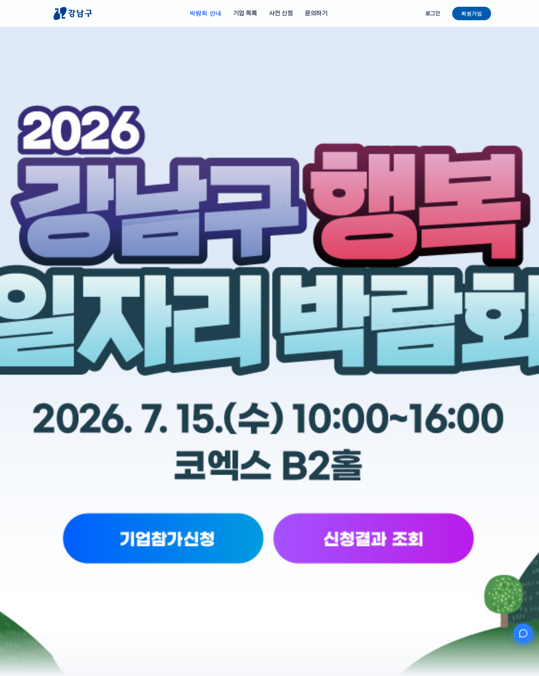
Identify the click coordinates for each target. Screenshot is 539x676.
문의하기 (316, 13)
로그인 (433, 13)
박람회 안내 (205, 13)
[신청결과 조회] (320, 565)
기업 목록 (245, 13)
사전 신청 (281, 13)
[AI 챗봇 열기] (523, 633)
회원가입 (471, 13)
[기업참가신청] (218, 565)
